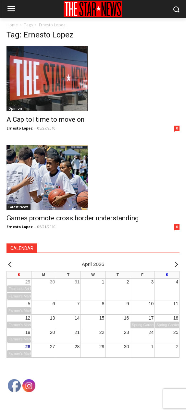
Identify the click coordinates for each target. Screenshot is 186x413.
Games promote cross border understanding (72, 218)
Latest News (18, 207)
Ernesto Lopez (19, 128)
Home (12, 25)
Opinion (15, 108)
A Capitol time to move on (45, 119)
